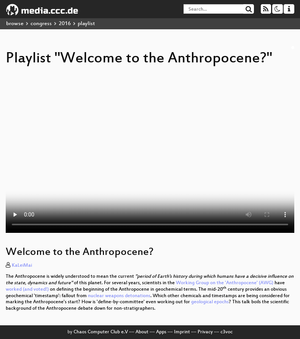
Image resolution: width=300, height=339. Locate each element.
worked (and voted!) (27, 289)
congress (41, 24)
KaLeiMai (22, 265)
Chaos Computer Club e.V (100, 332)
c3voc (226, 332)
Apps (161, 332)
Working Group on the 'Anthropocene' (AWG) (224, 283)
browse (15, 24)
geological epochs (210, 302)
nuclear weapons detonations (119, 296)
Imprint (182, 332)
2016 (65, 24)
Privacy (205, 332)
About (142, 332)
